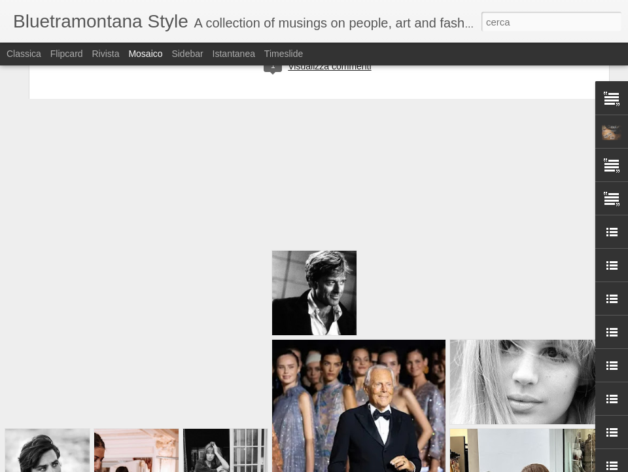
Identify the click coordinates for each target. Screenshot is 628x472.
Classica (24, 53)
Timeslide (283, 53)
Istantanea (234, 53)
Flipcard (66, 53)
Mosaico (145, 53)
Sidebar (187, 53)
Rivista (105, 53)
